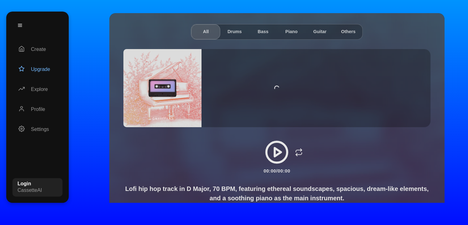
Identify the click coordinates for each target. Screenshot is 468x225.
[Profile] (37, 109)
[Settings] (37, 129)
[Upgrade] (37, 69)
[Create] (37, 49)
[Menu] (20, 25)
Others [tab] (348, 31)
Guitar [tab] (319, 31)
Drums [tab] (234, 31)
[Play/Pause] (276, 152)
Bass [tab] (263, 31)
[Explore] (37, 89)
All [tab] (206, 31)
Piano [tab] (291, 31)
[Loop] (298, 152)
